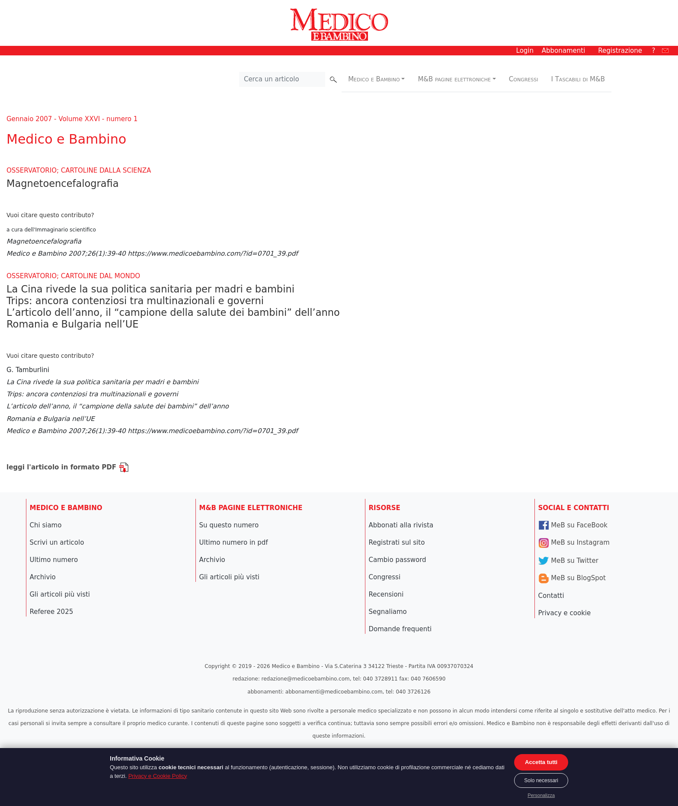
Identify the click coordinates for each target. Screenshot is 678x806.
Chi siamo (46, 525)
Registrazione (620, 51)
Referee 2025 (52, 612)
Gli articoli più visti (60, 594)
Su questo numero (229, 525)
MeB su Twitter (568, 561)
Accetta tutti (541, 762)
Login (525, 51)
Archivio (43, 577)
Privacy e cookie (564, 613)
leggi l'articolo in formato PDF (67, 467)
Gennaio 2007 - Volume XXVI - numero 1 (72, 119)
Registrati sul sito (397, 542)
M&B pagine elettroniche (454, 79)
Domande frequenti (400, 629)
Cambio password (397, 560)
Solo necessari (541, 780)
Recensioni (386, 594)
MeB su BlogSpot (572, 578)
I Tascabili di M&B (578, 79)
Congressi (523, 79)
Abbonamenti (563, 51)
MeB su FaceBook (573, 525)
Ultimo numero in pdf (233, 542)
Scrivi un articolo (57, 542)
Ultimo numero (54, 560)
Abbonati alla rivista (401, 525)
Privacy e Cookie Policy (157, 776)
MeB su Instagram (574, 542)
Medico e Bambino (374, 79)
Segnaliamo (388, 612)
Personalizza (541, 795)
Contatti (551, 596)
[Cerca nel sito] (282, 79)
